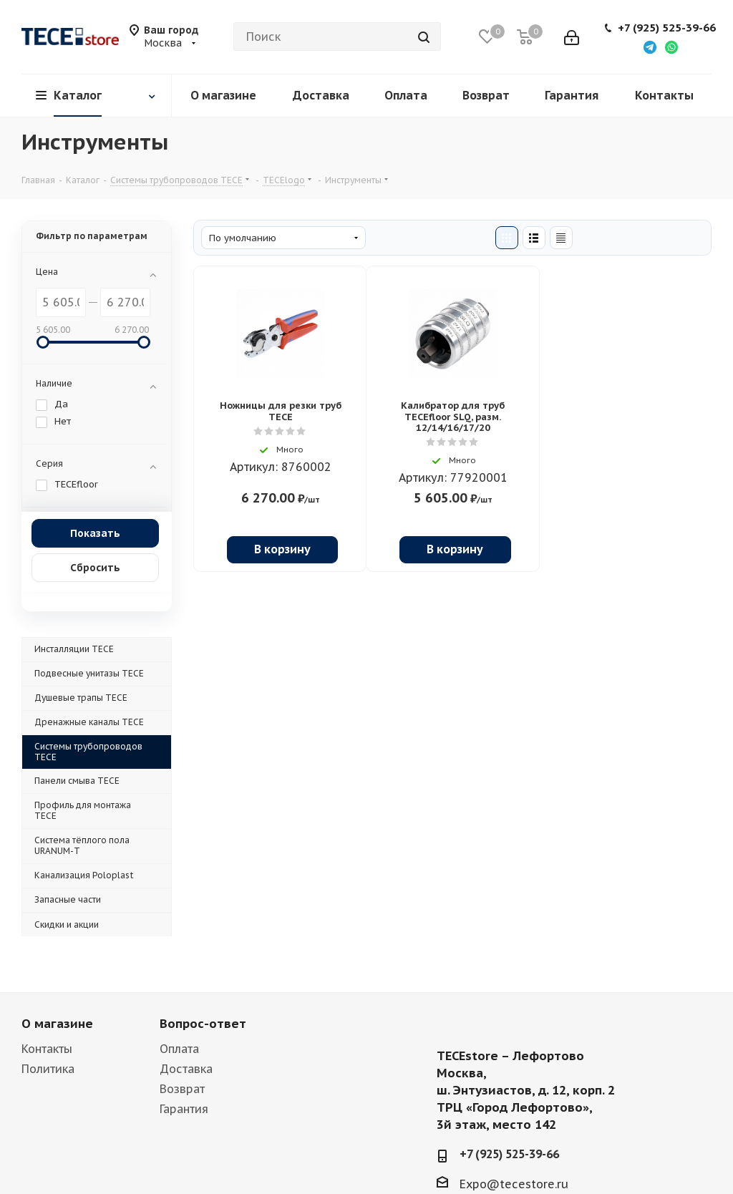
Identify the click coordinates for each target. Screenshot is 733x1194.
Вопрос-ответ (203, 1024)
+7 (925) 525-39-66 (667, 27)
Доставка (186, 1069)
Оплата (179, 1049)
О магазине (57, 1024)
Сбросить (95, 567)
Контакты (46, 1049)
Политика (47, 1069)
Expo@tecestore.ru (514, 1184)
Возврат (182, 1089)
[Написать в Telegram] (650, 46)
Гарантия (184, 1109)
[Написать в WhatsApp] (671, 46)
